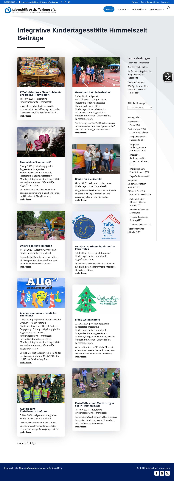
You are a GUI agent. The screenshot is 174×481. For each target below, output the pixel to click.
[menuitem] (108, 9)
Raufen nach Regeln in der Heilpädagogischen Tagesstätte (140, 74)
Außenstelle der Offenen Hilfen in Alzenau (40, 321)
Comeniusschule (137, 132)
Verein (133, 125)
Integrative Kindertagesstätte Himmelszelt (36, 100)
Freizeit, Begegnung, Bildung (39, 328)
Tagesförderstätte (29, 185)
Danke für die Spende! (88, 179)
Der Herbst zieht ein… (138, 67)
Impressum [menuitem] (165, 2)
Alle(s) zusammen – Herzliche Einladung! (38, 314)
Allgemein (39, 249)
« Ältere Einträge (26, 443)
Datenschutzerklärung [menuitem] (150, 2)
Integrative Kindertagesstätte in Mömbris (90, 107)
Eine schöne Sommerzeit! (35, 162)
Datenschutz (151, 468)
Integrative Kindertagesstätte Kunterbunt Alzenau (40, 181)
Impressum (164, 468)
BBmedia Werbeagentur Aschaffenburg (38, 468)
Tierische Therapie (136, 82)
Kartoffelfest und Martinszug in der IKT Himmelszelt (94, 404)
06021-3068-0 (11, 2)
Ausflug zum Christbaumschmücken (34, 410)
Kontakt (140, 468)
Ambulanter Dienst (138, 194)
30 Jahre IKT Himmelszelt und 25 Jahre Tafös (95, 248)
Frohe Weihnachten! (87, 319)
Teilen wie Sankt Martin (138, 62)
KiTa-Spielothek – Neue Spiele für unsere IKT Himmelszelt (40, 93)
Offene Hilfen (48, 182)
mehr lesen (26, 115)
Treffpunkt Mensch (138, 224)
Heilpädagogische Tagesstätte (90, 99)
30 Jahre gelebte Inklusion (36, 245)
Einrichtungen (134, 129)
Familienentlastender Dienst (34, 326)
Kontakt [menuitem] (135, 2)
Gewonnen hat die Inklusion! (93, 92)
